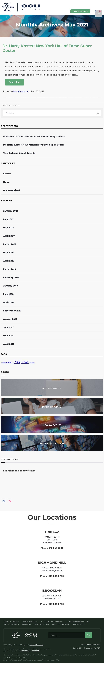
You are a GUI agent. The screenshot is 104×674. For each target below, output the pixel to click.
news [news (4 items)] (25, 362)
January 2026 (10, 211)
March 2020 (9, 244)
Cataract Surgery (30, 622)
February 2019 (11, 277)
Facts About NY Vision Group (90, 645)
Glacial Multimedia (36, 645)
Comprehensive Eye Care (78, 622)
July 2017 (8, 327)
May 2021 (8, 219)
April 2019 (8, 261)
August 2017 (10, 319)
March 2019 (9, 269)
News (6, 182)
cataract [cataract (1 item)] (3, 362)
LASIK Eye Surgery (11, 622)
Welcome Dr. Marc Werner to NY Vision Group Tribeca (34, 136)
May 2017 (8, 335)
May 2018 (8, 294)
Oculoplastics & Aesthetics (53, 622)
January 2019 (10, 285)
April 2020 (9, 236)
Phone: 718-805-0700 (52, 576)
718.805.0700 (36, 651)
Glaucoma (26, 625)
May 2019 (8, 252)
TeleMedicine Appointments (19, 153)
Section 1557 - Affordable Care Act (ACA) (86, 648)
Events (7, 173)
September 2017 (12, 310)
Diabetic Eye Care (41, 625)
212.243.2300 (25, 651)
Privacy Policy (79, 625)
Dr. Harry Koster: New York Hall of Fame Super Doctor (33, 145)
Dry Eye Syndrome (11, 625)
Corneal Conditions (61, 625)
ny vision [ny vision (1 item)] (32, 362)
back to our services (11, 105)
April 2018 (8, 302)
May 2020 (8, 227)
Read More (14, 82)
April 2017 (8, 344)
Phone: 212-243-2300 (52, 548)
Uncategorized (21, 91)
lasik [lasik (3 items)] (17, 362)
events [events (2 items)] (9, 362)
